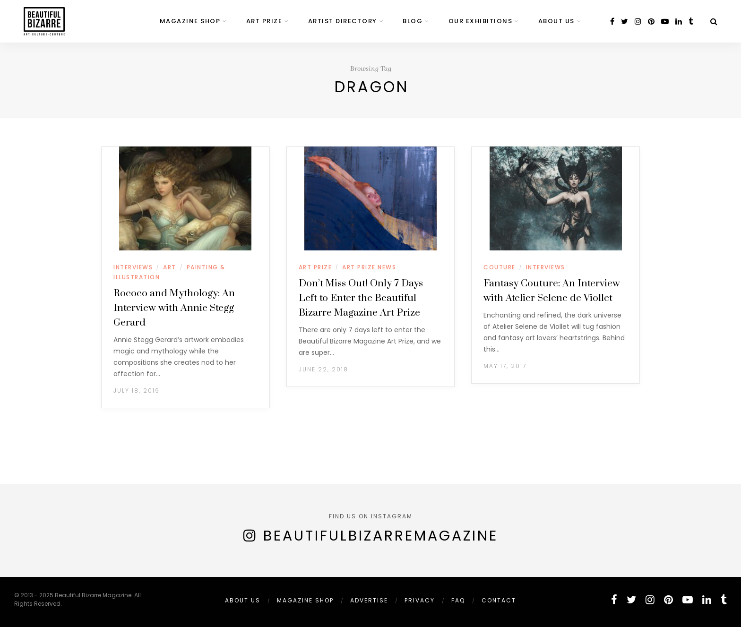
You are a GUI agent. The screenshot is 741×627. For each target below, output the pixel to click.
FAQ (458, 600)
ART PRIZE (264, 21)
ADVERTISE (369, 600)
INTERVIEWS (133, 267)
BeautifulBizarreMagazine (380, 536)
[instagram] (638, 21)
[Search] (713, 21)
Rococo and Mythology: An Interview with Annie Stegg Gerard (174, 308)
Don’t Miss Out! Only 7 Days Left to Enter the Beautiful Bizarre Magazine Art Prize (361, 298)
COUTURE (499, 267)
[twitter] (624, 21)
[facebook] (612, 21)
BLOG (412, 21)
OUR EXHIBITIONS (480, 21)
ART (169, 267)
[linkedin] (678, 21)
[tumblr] (691, 21)
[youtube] (665, 21)
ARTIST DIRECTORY (342, 21)
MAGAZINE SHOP (190, 21)
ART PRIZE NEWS (369, 267)
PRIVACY (420, 600)
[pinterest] (651, 21)
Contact (499, 600)
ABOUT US (556, 21)
